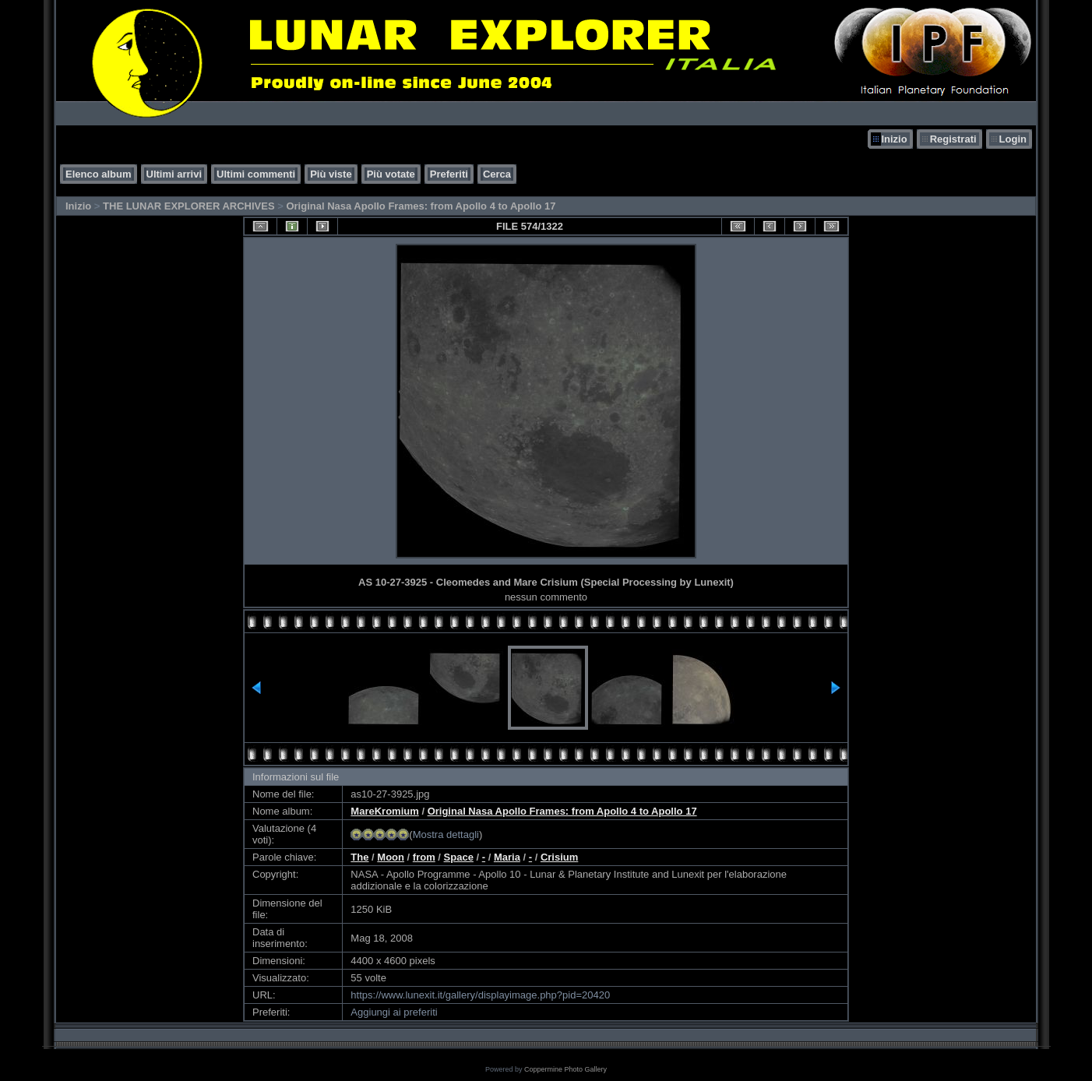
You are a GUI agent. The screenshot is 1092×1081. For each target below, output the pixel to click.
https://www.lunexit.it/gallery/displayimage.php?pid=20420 (480, 995)
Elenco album (98, 174)
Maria (507, 857)
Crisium (559, 857)
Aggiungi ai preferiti (393, 1012)
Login (1013, 139)
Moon (390, 857)
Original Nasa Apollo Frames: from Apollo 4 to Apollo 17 (420, 206)
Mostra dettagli (446, 834)
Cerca (497, 174)
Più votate (391, 174)
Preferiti (449, 174)
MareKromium (384, 811)
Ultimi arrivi (174, 174)
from (424, 857)
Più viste (330, 174)
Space (459, 857)
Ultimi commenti (256, 174)
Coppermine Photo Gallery (565, 1069)
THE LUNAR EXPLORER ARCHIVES (189, 206)
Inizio (894, 139)
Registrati (953, 139)
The (359, 857)
